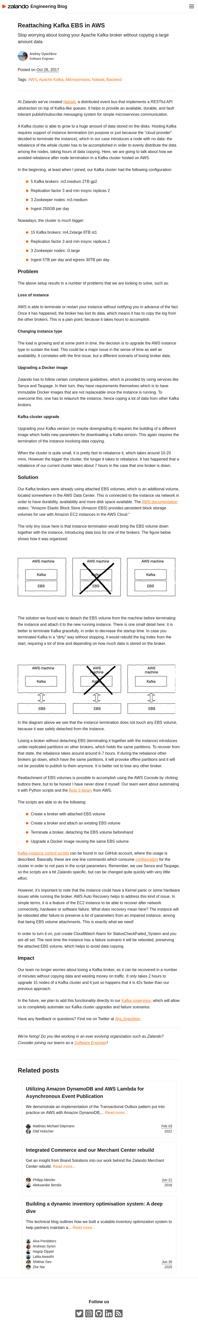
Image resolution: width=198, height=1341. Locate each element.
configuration (146, 859)
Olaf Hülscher (43, 1131)
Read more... (116, 1113)
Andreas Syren (44, 1246)
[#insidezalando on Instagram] (89, 1314)
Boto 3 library (80, 790)
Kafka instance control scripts (43, 853)
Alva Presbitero (44, 1241)
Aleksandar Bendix (47, 1185)
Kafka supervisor (136, 1000)
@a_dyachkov (127, 1019)
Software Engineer (90, 1043)
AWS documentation (160, 502)
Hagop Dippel (43, 1251)
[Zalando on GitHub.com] (99, 1314)
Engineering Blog (49, 6)
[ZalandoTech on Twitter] (79, 1314)
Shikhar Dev (42, 1262)
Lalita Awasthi (43, 1257)
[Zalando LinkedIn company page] (109, 1314)
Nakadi (98, 79)
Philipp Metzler (44, 1180)
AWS (32, 79)
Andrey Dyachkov (43, 54)
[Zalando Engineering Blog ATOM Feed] (119, 1314)
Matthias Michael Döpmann (54, 1126)
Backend (114, 79)
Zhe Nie (39, 1267)
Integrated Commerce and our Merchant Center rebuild (90, 1150)
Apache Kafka (51, 79)
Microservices (78, 79)
